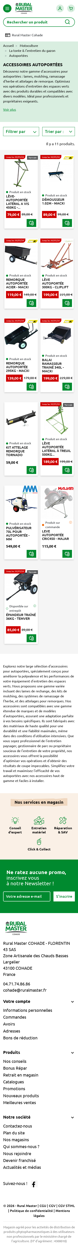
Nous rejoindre (17, 1153)
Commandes (14, 1017)
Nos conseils (14, 1061)
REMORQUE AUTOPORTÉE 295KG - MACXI (17, 367)
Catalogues (13, 1081)
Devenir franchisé (19, 1160)
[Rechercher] (39, 22)
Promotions (14, 1088)
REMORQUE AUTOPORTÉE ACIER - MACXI (17, 283)
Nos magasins (16, 1139)
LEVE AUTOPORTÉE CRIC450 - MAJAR (55, 535)
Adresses (11, 1031)
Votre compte (16, 1001)
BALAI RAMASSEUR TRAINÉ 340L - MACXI (53, 365)
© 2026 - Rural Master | (21, 1206)
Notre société (17, 1117)
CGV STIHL (66, 1206)
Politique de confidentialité (31, 1211)
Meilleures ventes (19, 1102)
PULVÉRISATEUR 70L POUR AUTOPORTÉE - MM (18, 533)
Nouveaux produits (21, 1095)
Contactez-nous (17, 1126)
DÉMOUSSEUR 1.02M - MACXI (53, 201)
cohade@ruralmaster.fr (25, 990)
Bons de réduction (20, 1037)
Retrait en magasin (20, 1075)
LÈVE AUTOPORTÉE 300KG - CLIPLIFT (55, 283)
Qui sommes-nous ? (21, 1146)
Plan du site (14, 1132)
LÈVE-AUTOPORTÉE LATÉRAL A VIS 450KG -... (17, 201)
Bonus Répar (15, 1068)
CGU (43, 1206)
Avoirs (9, 1024)
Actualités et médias (22, 1167)
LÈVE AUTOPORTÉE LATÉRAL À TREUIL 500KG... (56, 448)
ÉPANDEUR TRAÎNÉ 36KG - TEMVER (21, 616)
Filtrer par (15, 131)
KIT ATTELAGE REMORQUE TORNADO (17, 451)
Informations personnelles (27, 1010)
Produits (11, 1052)
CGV (52, 1206)
